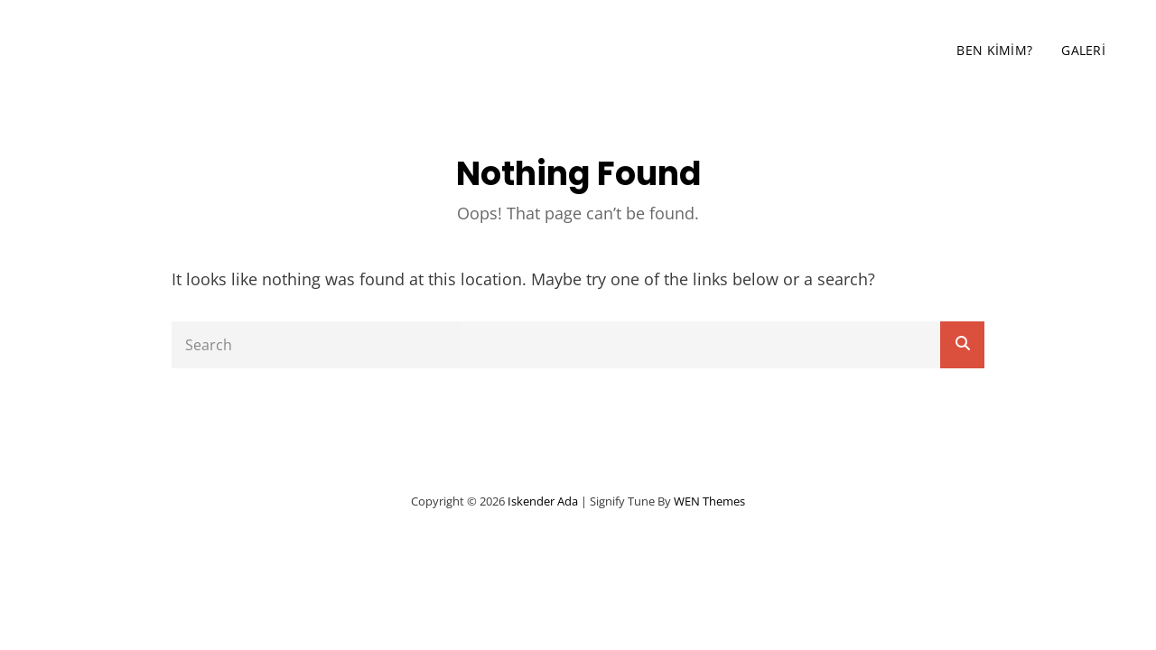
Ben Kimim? (994, 50)
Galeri (1083, 50)
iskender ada (175, 50)
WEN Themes (709, 501)
